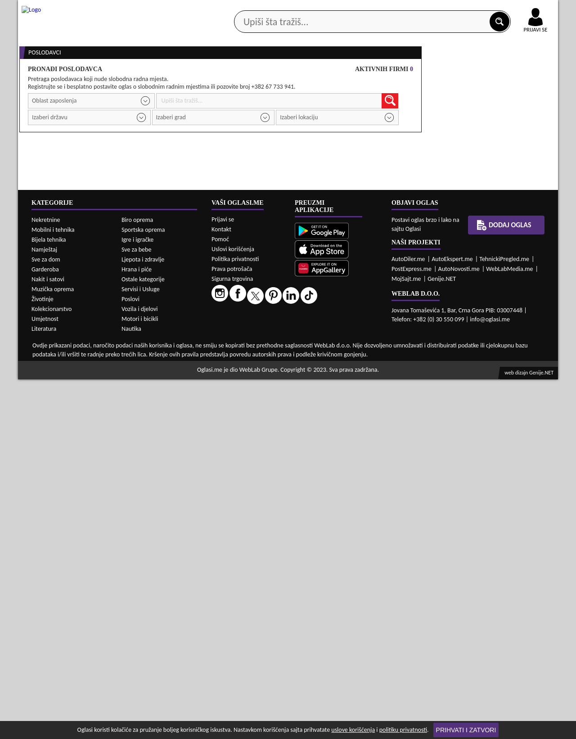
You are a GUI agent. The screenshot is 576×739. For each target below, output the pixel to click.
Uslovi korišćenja (233, 609)
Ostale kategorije (143, 639)
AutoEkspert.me (452, 618)
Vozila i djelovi (140, 668)
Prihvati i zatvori (466, 730)
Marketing (405, 9)
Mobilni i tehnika (53, 589)
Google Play (238, 8)
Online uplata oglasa (517, 9)
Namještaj (44, 609)
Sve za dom (46, 619)
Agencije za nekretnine (308, 71)
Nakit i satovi (48, 639)
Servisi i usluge (391, 71)
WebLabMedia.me (509, 628)
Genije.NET (442, 638)
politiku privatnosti (403, 730)
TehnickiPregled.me (504, 618)
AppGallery (352, 9)
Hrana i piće (137, 629)
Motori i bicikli (140, 678)
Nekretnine (46, 579)
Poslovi (131, 658)
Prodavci (490, 381)
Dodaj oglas (530, 71)
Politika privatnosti (235, 618)
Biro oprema (137, 579)
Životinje (43, 658)
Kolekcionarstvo (52, 668)
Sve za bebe (136, 609)
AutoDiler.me (408, 618)
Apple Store (295, 8)
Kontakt (453, 8)
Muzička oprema (53, 649)
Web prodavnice (153, 71)
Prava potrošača (232, 628)
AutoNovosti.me (459, 628)
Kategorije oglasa (76, 71)
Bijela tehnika (49, 599)
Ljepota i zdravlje (143, 619)
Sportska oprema (143, 589)
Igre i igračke (137, 599)
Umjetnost (45, 678)
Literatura (44, 688)
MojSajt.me (406, 638)
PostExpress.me (412, 628)
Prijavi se (223, 579)
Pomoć (220, 599)
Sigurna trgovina (232, 638)
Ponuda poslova (462, 71)
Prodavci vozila (224, 71)
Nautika (131, 688)
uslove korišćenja (353, 730)
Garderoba (45, 629)
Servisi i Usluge (141, 649)
